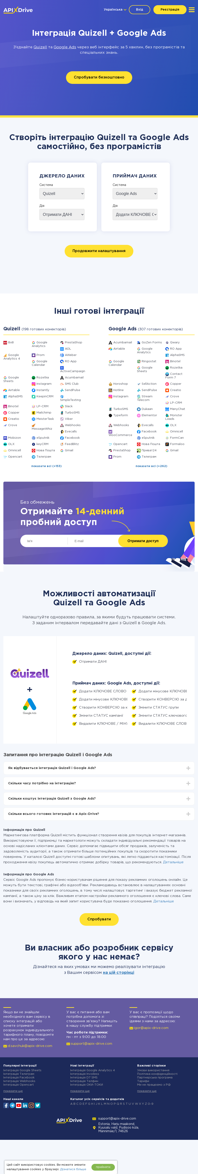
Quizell (40, 47)
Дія (41, 206)
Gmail (69, 450)
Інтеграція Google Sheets (22, 1070)
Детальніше (173, 862)
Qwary (175, 342)
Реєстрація (170, 9)
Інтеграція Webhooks (19, 1081)
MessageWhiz (42, 429)
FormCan (177, 438)
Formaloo (177, 444)
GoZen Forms (152, 342)
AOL (68, 349)
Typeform (120, 415)
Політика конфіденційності (157, 1074)
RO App (71, 361)
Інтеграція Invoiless (84, 1074)
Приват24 (149, 450)
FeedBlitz (72, 444)
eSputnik (42, 438)
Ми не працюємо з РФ (154, 1085)
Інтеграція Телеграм (18, 1074)
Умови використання (153, 1070)
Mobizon (14, 438)
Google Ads (65, 47)
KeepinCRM (44, 396)
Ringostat (149, 361)
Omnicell (14, 450)
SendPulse (72, 390)
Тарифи (143, 1081)
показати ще (13, 1091)
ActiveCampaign (72, 371)
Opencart (15, 457)
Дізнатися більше (73, 1169)
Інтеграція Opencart (18, 1085)
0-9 (150, 1104)
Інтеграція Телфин (84, 1081)
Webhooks (73, 425)
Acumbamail (74, 377)
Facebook (72, 438)
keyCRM (42, 444)
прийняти (103, 1167)
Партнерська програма (155, 1077)
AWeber (71, 355)
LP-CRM (42, 406)
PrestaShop (73, 342)
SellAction (149, 384)
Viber (69, 419)
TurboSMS (72, 412)
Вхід (139, 9)
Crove (12, 425)
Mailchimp (43, 412)
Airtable (14, 390)
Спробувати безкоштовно (99, 77)
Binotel (13, 406)
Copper (13, 412)
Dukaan (147, 409)
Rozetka (42, 377)
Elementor (149, 415)
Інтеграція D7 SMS (84, 1077)
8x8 (11, 342)
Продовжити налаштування (99, 251)
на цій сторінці (118, 973)
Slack (69, 406)
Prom (40, 355)
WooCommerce (120, 435)
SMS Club (72, 384)
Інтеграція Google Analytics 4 (92, 1070)
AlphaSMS (15, 396)
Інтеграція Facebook (18, 1077)
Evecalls (71, 431)
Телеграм (43, 457)
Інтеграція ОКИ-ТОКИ (86, 1085)
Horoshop (120, 384)
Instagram (44, 384)
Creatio (13, 419)
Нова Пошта (45, 450)
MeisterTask (45, 419)
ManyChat (177, 409)
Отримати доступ (143, 541)
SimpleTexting (70, 400)
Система (46, 185)
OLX (11, 444)
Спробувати (99, 919)
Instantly (42, 390)
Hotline (118, 390)
